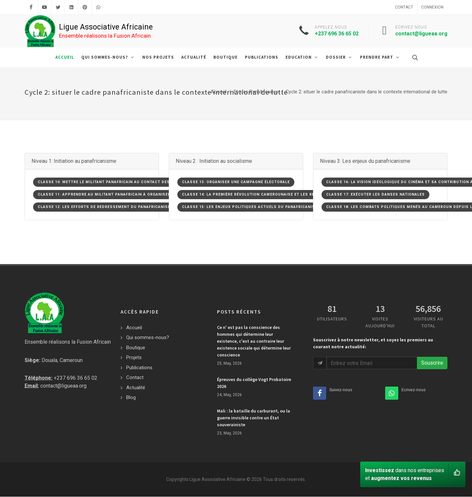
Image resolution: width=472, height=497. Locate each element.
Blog (131, 397)
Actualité (135, 388)
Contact (404, 7)
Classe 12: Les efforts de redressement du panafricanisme (106, 207)
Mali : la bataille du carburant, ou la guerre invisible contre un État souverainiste (253, 418)
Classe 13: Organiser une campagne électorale (236, 182)
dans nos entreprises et (412, 472)
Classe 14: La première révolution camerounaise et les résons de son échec (270, 194)
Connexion (432, 7)
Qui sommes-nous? (147, 337)
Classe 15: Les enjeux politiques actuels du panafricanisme (251, 207)
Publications (139, 368)
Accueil (218, 92)
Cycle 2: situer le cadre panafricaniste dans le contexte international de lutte (366, 92)
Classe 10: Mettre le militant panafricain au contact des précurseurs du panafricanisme (142, 182)
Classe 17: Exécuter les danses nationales (375, 194)
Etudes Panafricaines (256, 92)
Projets (134, 357)
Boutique (135, 348)
